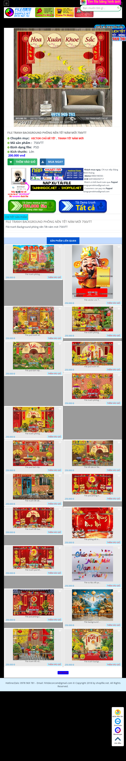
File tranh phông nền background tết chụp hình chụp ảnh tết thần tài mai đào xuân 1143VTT (33, 274)
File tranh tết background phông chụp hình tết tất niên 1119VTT (33, 529)
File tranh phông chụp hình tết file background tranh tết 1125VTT (92, 400)
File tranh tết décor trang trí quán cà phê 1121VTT (33, 501)
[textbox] (100, 8)
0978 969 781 (117, 713)
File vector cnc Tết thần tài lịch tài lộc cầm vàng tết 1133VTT (92, 300)
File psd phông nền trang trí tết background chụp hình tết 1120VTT (92, 495)
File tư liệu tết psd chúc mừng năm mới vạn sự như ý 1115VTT (92, 582)
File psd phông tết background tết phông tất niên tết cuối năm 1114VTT (33, 616)
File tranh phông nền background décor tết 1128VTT (92, 332)
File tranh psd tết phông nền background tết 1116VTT (33, 570)
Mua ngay (51, 162)
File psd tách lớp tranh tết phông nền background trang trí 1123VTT (33, 467)
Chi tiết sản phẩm (16, 217)
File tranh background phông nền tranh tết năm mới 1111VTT (92, 661)
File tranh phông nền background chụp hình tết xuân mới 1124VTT (33, 433)
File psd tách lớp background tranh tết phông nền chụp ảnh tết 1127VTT (33, 370)
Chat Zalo (118, 722)
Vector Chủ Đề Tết (43, 138)
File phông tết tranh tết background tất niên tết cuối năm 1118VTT (92, 539)
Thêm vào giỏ (22, 162)
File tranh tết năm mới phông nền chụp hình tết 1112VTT (33, 661)
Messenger (117, 731)
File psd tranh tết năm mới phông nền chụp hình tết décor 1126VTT (92, 366)
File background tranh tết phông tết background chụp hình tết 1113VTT (92, 622)
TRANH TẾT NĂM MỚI (71, 138)
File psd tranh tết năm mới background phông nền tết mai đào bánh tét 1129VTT (33, 335)
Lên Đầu (117, 740)
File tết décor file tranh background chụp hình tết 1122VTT (92, 467)
